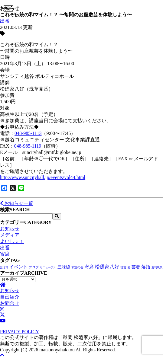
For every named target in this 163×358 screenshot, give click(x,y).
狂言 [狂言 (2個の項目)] (123, 267)
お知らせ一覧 (16, 203)
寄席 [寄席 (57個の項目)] (89, 266)
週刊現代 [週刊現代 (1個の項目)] (157, 267)
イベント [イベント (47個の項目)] (18, 266)
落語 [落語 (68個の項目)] (145, 266)
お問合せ (9, 303)
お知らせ (9, 228)
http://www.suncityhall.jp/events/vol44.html (42, 177)
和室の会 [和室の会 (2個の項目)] (77, 267)
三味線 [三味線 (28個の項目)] (63, 267)
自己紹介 (9, 296)
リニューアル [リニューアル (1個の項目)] (48, 267)
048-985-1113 (28, 133)
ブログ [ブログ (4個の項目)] (34, 267)
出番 (5, 21)
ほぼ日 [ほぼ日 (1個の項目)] (4, 267)
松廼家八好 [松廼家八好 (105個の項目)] (107, 266)
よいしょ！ (12, 241)
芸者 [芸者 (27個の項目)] (136, 267)
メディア (9, 235)
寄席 (5, 254)
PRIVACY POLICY (19, 331)
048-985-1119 (27, 146)
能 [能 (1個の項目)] (129, 267)
